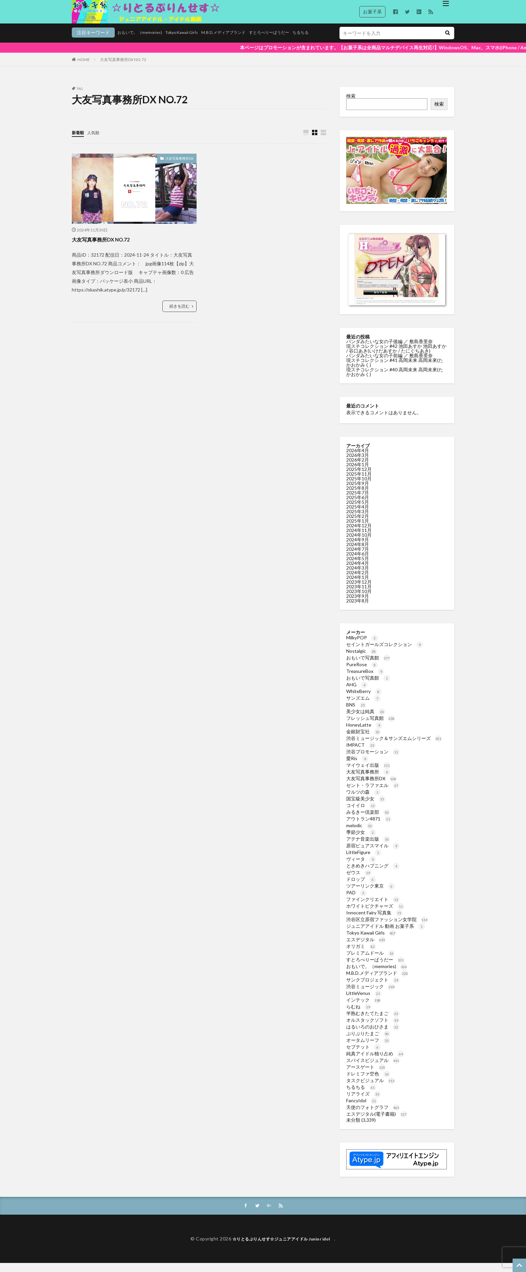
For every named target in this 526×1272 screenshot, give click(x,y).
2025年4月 (357, 515)
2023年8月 (357, 609)
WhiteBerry (364, 699)
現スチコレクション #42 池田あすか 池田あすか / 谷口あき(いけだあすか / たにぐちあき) (396, 357)
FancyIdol (361, 1109)
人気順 (96, 141)
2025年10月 (359, 487)
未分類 (353, 1128)
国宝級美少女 (365, 807)
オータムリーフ (368, 1048)
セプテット (363, 1055)
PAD (356, 901)
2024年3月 (357, 576)
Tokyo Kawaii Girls (144, 42)
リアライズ (363, 1102)
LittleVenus (363, 1001)
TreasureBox (365, 679)
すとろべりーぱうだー (244, 42)
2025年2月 (357, 524)
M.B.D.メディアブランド (192, 42)
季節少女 (361, 840)
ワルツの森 (363, 800)
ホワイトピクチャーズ (375, 914)
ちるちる (281, 42)
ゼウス (358, 881)
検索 (351, 104)
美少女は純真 (365, 720)
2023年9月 (357, 604)
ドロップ (361, 887)
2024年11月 (359, 538)
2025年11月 (359, 482)
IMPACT (361, 753)
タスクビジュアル (370, 1089)
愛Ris (357, 767)
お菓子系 (372, 11)
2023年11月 (359, 595)
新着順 (79, 141)
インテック (363, 1008)
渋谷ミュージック (370, 995)
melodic (359, 834)
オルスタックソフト (373, 1028)
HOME (83, 67)
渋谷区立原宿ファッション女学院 (387, 928)
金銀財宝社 (363, 740)
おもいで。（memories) (97, 42)
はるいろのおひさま (373, 1035)
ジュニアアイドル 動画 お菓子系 (385, 934)
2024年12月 (359, 534)
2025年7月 (357, 501)
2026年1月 (357, 473)
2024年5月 (357, 567)
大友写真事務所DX (179, 167)
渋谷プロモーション (373, 760)
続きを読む (179, 314)
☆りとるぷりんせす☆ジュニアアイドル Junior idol (283, 1248)
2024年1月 (357, 585)
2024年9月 (357, 548)
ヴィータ (361, 867)
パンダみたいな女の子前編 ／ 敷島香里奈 (390, 364)
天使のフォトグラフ (373, 1115)
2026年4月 (357, 459)
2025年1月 (357, 529)
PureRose (362, 673)
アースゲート (365, 1075)
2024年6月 (357, 562)
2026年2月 (357, 468)
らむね (358, 1015)
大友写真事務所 (368, 780)
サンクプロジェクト (373, 988)
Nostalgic (361, 659)
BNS (356, 713)
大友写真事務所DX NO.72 (123, 67)
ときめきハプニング (373, 874)
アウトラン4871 (368, 827)
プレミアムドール (370, 961)
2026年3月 (357, 463)
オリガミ (361, 954)
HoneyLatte (364, 733)
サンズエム (363, 706)
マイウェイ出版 (368, 773)
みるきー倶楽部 (368, 820)
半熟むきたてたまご (373, 1021)
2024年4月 (357, 571)
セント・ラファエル (373, 793)
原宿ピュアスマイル (373, 854)
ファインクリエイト (373, 907)
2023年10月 (359, 599)
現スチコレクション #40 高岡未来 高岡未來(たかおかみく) (394, 380)
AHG (357, 693)
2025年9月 (357, 491)
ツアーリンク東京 (370, 894)
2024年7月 (357, 557)
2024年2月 (357, 581)
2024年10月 (359, 543)
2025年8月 (357, 496)
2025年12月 (359, 477)
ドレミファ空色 (368, 1082)
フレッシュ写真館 (370, 726)
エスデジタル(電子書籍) (376, 1122)
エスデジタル (365, 948)
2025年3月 (357, 520)
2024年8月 (357, 552)
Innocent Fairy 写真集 (374, 921)
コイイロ (361, 813)
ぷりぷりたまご (368, 1042)
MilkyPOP (362, 646)
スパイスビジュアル (373, 1068)
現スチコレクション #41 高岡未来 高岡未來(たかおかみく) (394, 371)
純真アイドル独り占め (375, 1062)
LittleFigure (363, 860)
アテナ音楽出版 (368, 847)
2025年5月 (357, 510)
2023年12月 (359, 590)
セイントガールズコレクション (384, 652)
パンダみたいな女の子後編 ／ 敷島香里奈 (390, 350)
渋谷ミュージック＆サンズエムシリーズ (394, 746)
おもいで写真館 (368, 666)
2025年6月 (357, 506)
